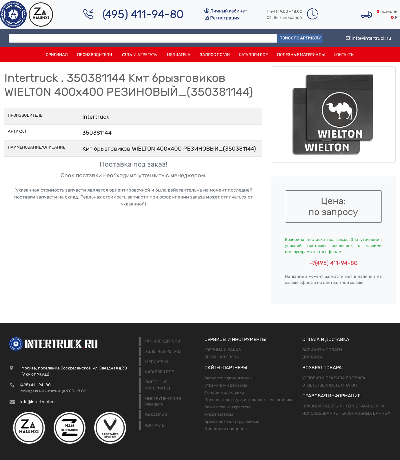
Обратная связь (221, 357)
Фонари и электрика (224, 392)
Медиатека (178, 54)
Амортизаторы (218, 414)
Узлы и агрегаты (139, 54)
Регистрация (222, 18)
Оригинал (57, 54)
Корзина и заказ (222, 349)
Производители (94, 54)
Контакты (344, 54)
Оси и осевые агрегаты (227, 407)
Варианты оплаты (322, 349)
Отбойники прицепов (225, 428)
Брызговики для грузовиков (231, 421)
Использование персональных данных (346, 413)
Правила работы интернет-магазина (343, 406)
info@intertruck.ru (368, 38)
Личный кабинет (225, 11)
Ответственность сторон (329, 385)
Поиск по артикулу (300, 38)
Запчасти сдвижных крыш (230, 378)
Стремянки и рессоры (225, 385)
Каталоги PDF (253, 54)
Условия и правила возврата (334, 378)
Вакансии (156, 414)
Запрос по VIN (215, 54)
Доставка (312, 357)
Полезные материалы (301, 54)
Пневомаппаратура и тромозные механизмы (248, 399)
